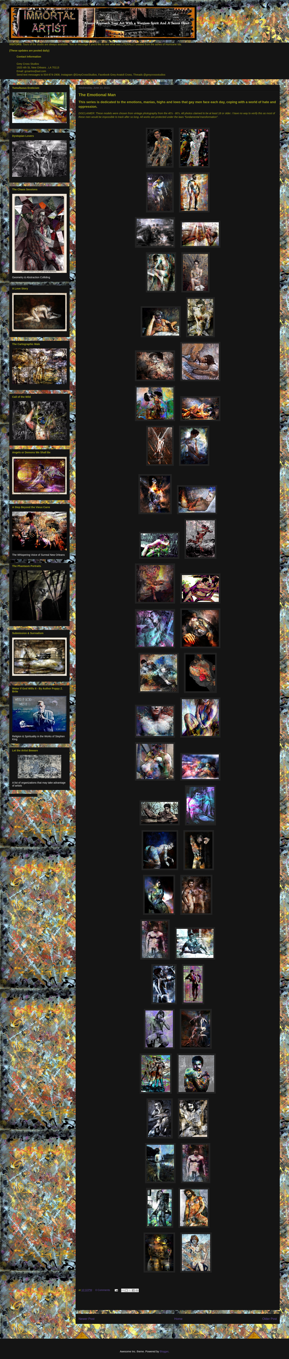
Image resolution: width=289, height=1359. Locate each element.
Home (178, 1319)
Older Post (269, 1319)
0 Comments (102, 1290)
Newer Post (87, 1319)
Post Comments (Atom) (185, 1328)
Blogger (164, 1351)
